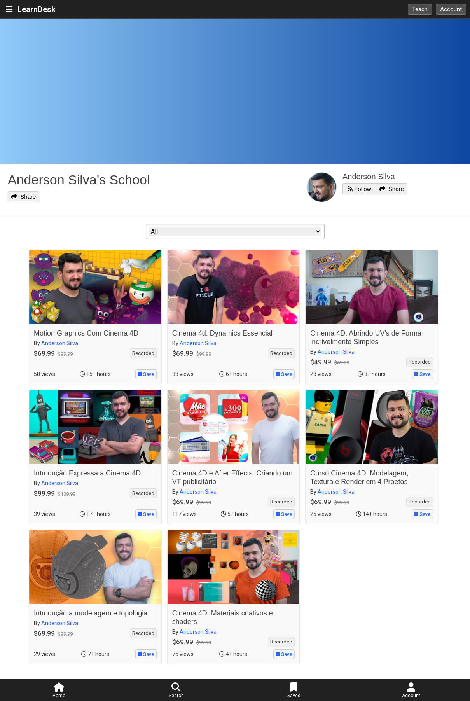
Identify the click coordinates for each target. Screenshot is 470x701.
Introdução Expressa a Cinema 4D (87, 473)
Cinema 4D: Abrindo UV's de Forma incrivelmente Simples (365, 337)
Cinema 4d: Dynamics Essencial (222, 333)
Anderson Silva (368, 176)
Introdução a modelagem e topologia (90, 613)
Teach (420, 9)
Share (23, 196)
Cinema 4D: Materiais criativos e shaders (222, 617)
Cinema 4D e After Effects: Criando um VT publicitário (232, 477)
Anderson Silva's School (79, 179)
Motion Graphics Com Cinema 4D (86, 333)
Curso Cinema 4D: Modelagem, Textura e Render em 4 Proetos (359, 477)
